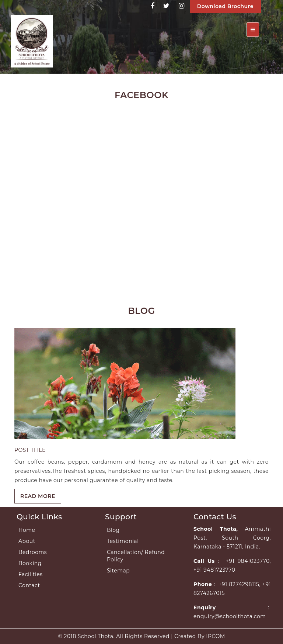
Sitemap (118, 570)
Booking (30, 563)
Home (26, 530)
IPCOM (215, 636)
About (26, 541)
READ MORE (37, 496)
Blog (113, 530)
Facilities (30, 574)
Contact (29, 585)
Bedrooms (32, 552)
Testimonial (123, 541)
